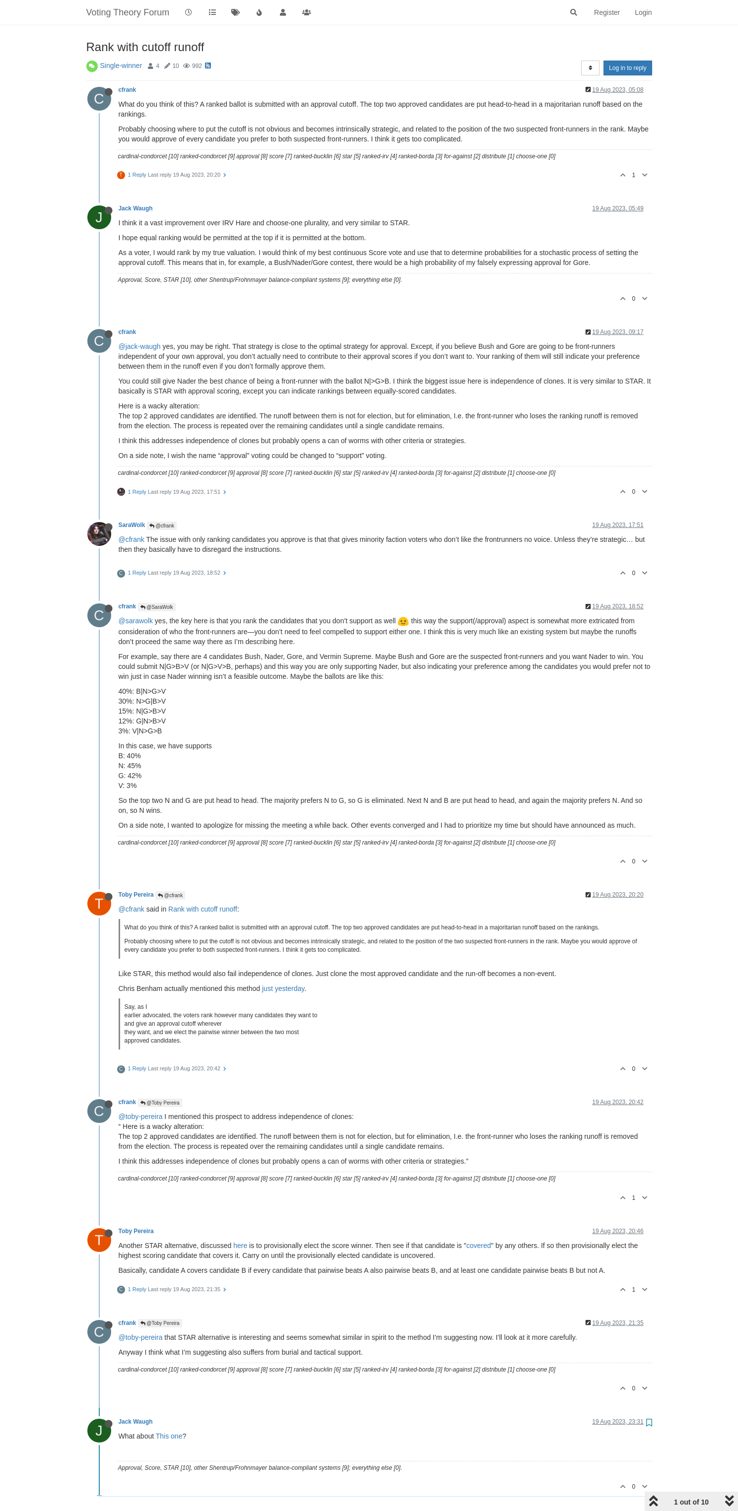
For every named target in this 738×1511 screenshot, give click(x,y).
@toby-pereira (141, 1116)
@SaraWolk (156, 607)
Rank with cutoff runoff (202, 909)
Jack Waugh (136, 208)
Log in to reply (627, 68)
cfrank (127, 89)
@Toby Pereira (160, 1103)
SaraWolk (132, 525)
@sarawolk (136, 621)
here (240, 1245)
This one (169, 1436)
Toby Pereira (136, 894)
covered (478, 1245)
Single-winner (121, 65)
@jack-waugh (140, 346)
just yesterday (283, 988)
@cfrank (161, 525)
